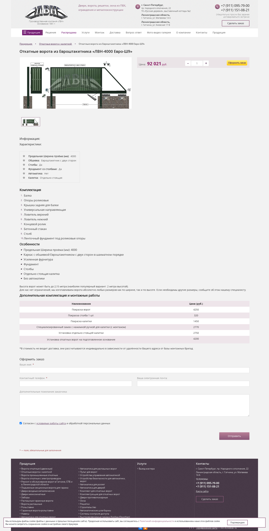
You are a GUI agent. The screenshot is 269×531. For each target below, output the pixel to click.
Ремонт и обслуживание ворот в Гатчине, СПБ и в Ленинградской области (46, 483)
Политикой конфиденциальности (157, 521)
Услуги (86, 32)
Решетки (85, 503)
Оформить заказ (237, 62)
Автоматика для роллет (92, 484)
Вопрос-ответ (134, 32)
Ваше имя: (27, 364)
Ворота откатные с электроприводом (41, 478)
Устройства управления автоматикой (100, 475)
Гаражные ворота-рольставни (37, 510)
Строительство (88, 507)
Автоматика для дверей (92, 487)
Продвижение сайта (206, 527)
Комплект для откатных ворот (96, 490)
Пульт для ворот (88, 471)
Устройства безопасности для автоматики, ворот (102, 480)
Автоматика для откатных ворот (38, 516)
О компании (183, 32)
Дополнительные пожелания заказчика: (43, 391)
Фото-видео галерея (159, 32)
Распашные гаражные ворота (37, 500)
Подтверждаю (237, 522)
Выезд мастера (147, 468)
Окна (83, 500)
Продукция (33, 32)
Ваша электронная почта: (152, 378)
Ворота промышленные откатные (39, 475)
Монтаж (99, 32)
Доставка (115, 32)
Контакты (201, 32)
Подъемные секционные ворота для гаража (44, 487)
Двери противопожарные (94, 497)
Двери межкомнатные (33, 494)
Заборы (25, 497)
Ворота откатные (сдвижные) (36, 468)
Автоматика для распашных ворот (98, 468)
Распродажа (68, 32)
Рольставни (27, 507)
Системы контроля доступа (94, 513)
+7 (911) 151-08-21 (235, 10)
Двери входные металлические (38, 490)
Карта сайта (202, 491)
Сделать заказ (235, 23)
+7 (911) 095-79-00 (235, 5)
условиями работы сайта (51, 423)
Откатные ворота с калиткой (36, 471)
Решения (50, 32)
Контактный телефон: (33, 378)
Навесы (25, 513)
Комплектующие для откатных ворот (100, 494)
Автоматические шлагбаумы (95, 510)
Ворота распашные (31, 503)
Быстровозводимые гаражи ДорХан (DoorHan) (105, 516)
